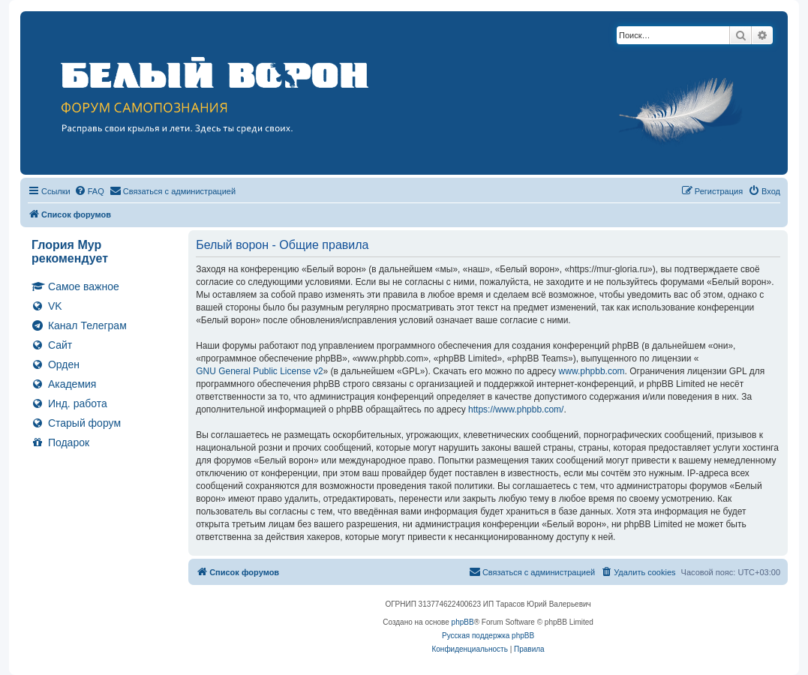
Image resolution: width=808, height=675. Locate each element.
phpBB (463, 622)
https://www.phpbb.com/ (515, 409)
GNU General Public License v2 (259, 371)
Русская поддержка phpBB (488, 636)
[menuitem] (89, 191)
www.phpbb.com (592, 371)
